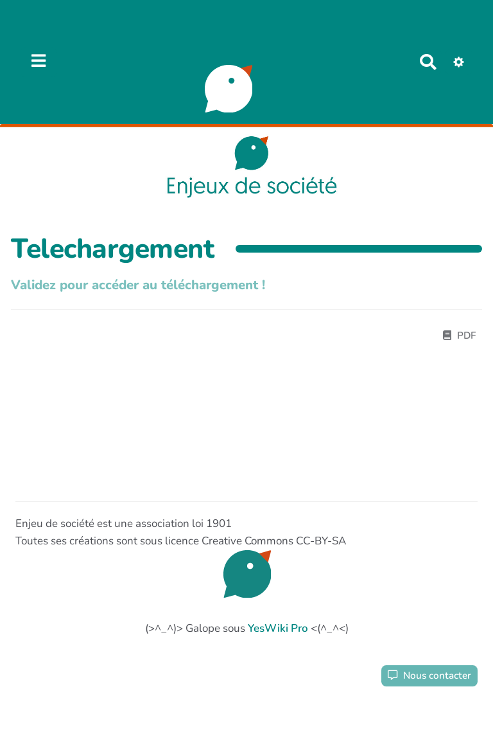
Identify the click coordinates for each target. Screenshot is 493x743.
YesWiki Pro (278, 628)
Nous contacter (429, 675)
